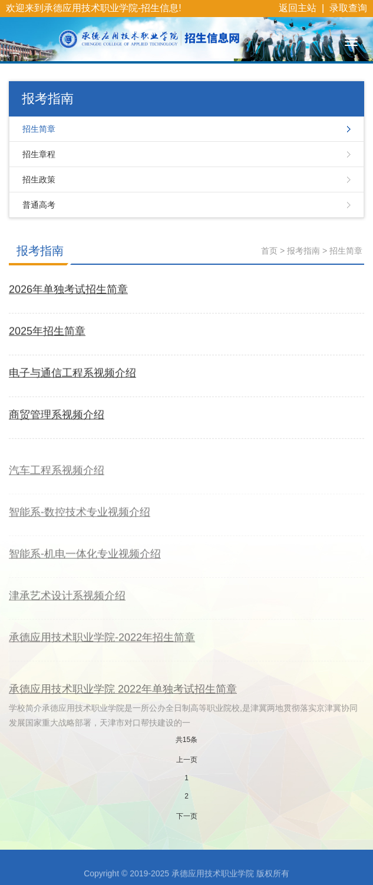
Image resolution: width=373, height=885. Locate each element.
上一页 (186, 760)
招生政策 (38, 179)
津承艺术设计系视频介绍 (67, 603)
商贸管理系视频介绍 (56, 415)
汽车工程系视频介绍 (56, 478)
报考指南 (40, 250)
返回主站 (297, 8)
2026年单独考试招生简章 (68, 290)
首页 (269, 250)
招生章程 (38, 154)
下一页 (186, 816)
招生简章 (38, 129)
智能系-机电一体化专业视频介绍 (85, 561)
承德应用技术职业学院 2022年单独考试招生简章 (123, 701)
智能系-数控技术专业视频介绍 (79, 519)
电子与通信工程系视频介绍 (72, 374)
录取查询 (348, 8)
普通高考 (38, 204)
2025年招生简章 (47, 332)
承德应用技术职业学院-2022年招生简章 (102, 645)
